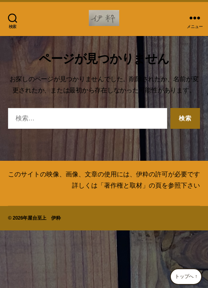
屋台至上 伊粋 (44, 218)
